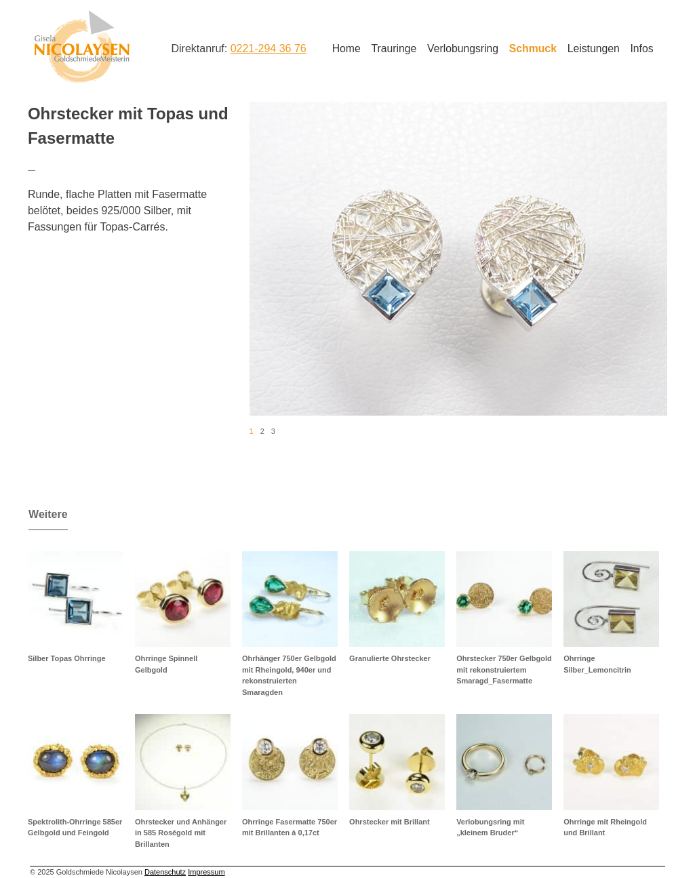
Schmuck (533, 48)
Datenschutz (165, 872)
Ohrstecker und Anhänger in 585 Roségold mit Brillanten (180, 833)
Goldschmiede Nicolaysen (82, 46)
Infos (641, 48)
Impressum (206, 872)
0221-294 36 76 (268, 48)
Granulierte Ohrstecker (390, 658)
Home (346, 48)
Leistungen (594, 48)
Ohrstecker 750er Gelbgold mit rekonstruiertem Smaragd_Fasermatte (504, 669)
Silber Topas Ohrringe (67, 658)
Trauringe (393, 48)
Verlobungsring (462, 48)
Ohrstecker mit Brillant (389, 822)
